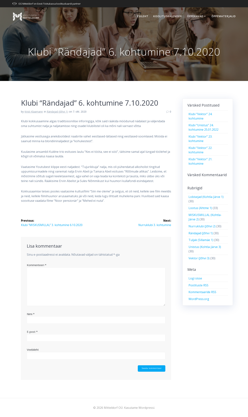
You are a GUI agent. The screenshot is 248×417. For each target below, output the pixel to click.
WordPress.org (199, 299)
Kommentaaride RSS (202, 292)
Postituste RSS (198, 285)
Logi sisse (195, 278)
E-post (32, 332)
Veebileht (33, 349)
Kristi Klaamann (33, 111)
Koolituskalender (167, 16)
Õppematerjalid (224, 16)
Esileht (142, 16)
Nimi (30, 314)
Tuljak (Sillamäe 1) (201, 240)
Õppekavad (195, 16)
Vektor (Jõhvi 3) (199, 258)
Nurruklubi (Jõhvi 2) (202, 226)
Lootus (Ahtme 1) (200, 208)
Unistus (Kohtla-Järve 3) (205, 247)
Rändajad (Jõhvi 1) (57, 111)
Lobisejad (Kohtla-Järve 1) (206, 197)
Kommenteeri (36, 265)
